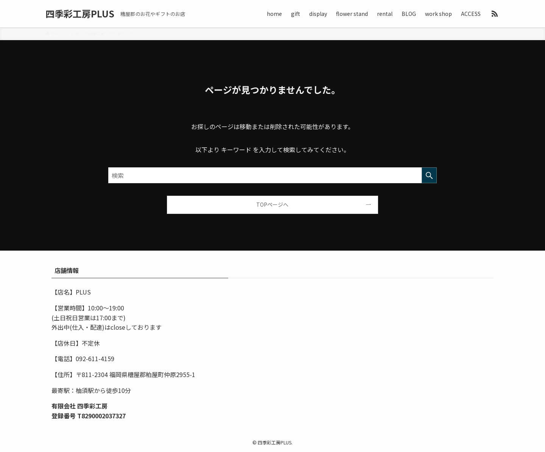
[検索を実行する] (429, 175)
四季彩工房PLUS (79, 13)
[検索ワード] (272, 175)
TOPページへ (272, 204)
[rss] (494, 13)
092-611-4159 (95, 358)
